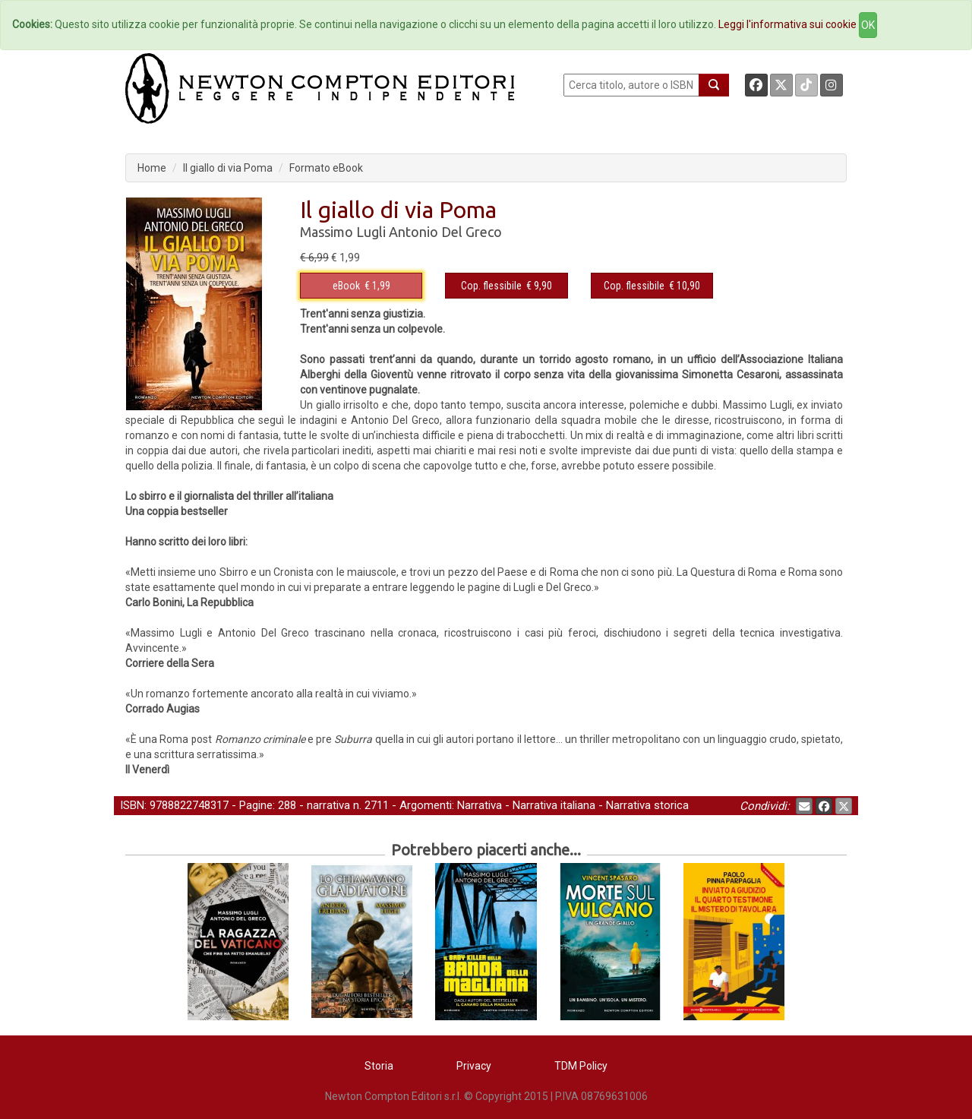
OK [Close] (868, 25)
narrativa (328, 805)
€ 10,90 (652, 286)
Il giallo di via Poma (228, 168)
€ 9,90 (506, 286)
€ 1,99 (361, 286)
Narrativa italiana (554, 805)
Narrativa (479, 805)
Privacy (473, 1066)
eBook (346, 286)
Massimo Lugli (343, 231)
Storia (378, 1066)
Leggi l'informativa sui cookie (787, 24)
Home (151, 168)
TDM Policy (581, 1066)
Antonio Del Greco (445, 231)
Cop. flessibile (491, 286)
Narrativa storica (647, 805)
